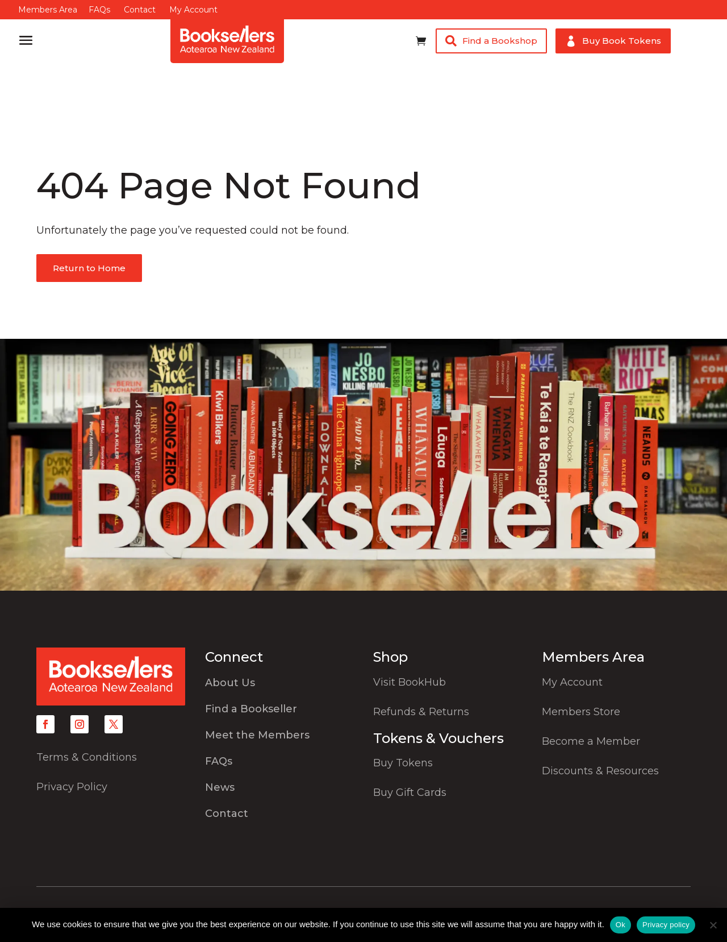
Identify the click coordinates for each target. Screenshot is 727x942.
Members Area (47, 10)
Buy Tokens (403, 763)
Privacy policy (666, 924)
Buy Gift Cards (409, 792)
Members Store (581, 712)
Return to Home (89, 268)
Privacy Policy (71, 787)
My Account (193, 10)
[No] (712, 925)
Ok (620, 924)
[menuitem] (279, 686)
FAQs (99, 10)
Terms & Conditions (86, 757)
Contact (140, 10)
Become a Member (591, 741)
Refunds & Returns (421, 712)
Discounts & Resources (600, 771)
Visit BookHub (409, 682)
